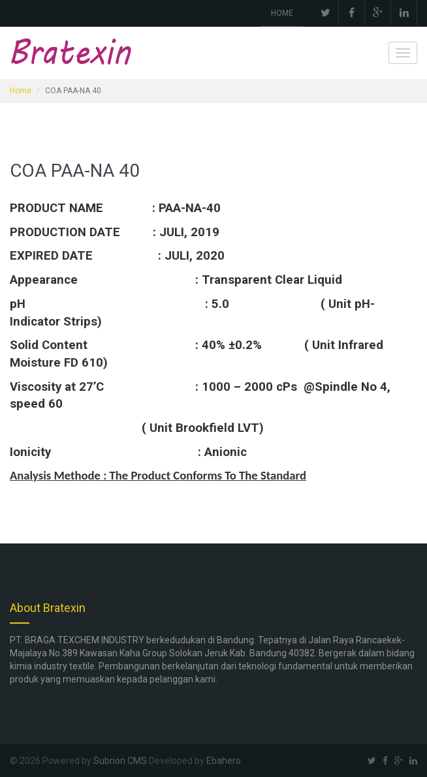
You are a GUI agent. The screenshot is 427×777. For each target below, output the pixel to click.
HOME (282, 13)
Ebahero (223, 760)
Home (20, 90)
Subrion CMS (120, 760)
